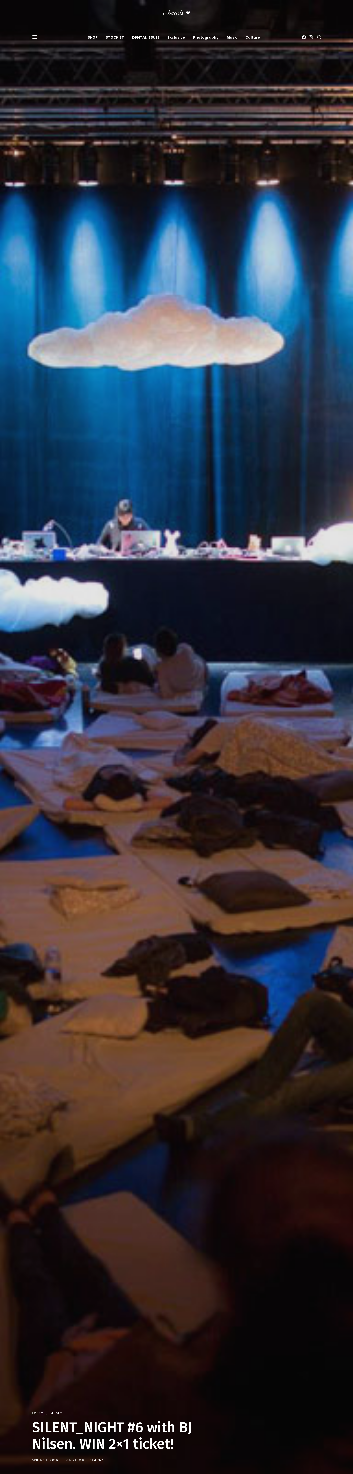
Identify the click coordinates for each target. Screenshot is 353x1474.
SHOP (93, 37)
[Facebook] (304, 37)
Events (39, 1413)
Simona (97, 1460)
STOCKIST (115, 37)
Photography (206, 37)
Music (232, 37)
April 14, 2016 (45, 1460)
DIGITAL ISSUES (146, 37)
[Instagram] (311, 37)
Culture (252, 37)
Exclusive (176, 37)
